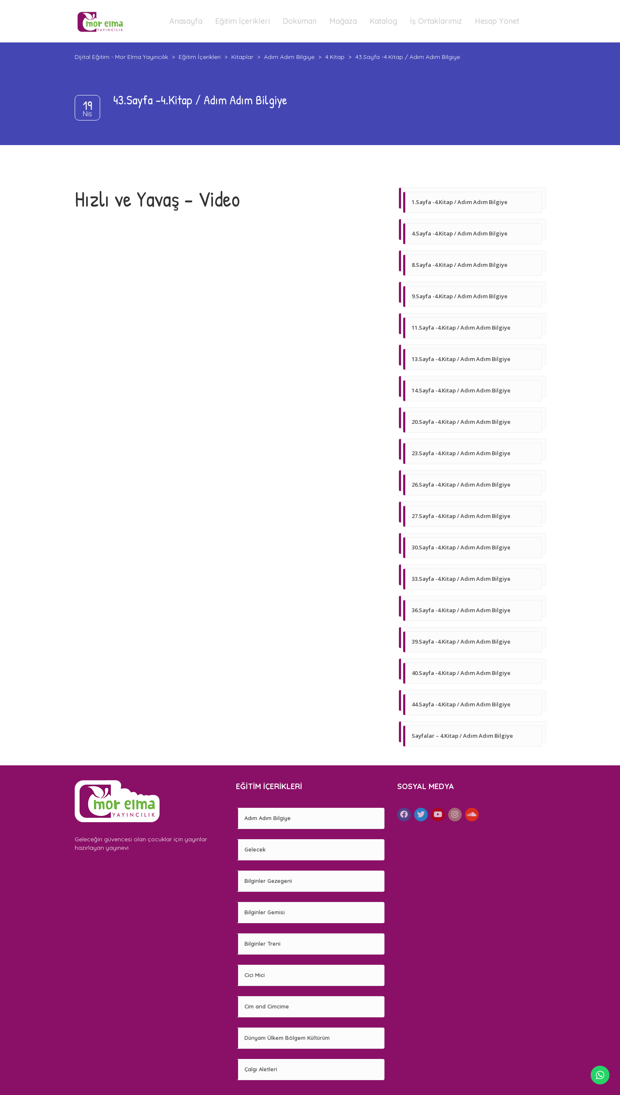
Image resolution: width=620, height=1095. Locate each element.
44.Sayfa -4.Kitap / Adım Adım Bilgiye (461, 704)
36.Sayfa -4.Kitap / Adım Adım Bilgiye (461, 610)
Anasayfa (185, 21)
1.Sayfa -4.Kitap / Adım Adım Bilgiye (460, 202)
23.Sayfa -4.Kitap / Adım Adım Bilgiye (461, 453)
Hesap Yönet (497, 21)
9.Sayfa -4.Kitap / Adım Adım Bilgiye (460, 296)
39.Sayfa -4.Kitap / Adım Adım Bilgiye (461, 641)
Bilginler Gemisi (264, 912)
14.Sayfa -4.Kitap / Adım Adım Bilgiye (461, 390)
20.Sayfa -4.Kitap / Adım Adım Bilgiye (461, 422)
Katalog (383, 21)
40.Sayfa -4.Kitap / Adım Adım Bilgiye (461, 673)
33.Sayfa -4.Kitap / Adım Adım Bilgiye (461, 579)
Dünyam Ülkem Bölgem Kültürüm (287, 1037)
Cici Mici (254, 975)
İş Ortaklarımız (436, 21)
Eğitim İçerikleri (242, 21)
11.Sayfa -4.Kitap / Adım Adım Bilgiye (461, 327)
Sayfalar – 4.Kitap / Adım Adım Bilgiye (462, 735)
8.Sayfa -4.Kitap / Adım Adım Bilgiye (460, 265)
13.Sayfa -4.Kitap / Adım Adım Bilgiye (461, 359)
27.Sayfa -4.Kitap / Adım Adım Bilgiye (461, 516)
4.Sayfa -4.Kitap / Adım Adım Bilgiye (460, 233)
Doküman (300, 21)
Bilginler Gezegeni (268, 880)
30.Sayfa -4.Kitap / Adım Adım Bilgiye (461, 547)
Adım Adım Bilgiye (267, 818)
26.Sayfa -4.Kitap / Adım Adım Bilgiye (461, 484)
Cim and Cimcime (266, 1006)
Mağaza (343, 21)
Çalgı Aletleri (260, 1069)
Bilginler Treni (262, 943)
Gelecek (255, 849)
